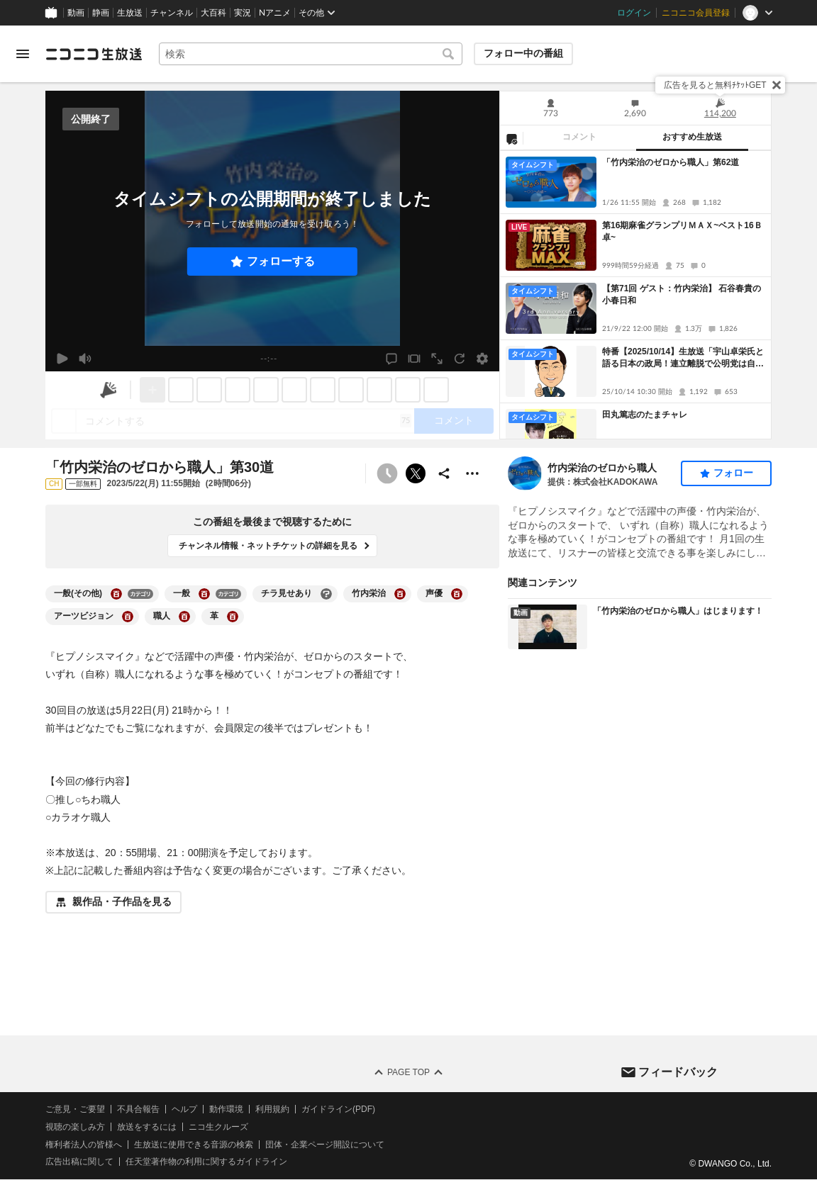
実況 (242, 13)
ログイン (634, 13)
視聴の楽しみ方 (75, 1127)
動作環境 (226, 1109)
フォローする (281, 261)
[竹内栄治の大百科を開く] (400, 594)
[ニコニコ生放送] (93, 53)
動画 (75, 13)
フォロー (733, 472)
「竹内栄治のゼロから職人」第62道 (670, 162)
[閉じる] (776, 85)
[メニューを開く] (23, 54)
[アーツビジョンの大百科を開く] (127, 616)
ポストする (416, 473)
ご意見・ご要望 (75, 1109)
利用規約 (272, 1109)
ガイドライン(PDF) (338, 1109)
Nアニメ (275, 13)
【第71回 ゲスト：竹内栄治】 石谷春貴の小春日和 (681, 294)
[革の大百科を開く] (232, 616)
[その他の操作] (472, 473)
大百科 (213, 13)
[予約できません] (387, 473)
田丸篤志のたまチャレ (644, 415)
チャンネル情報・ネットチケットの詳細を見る (268, 546)
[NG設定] (511, 138)
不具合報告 (138, 1109)
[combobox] (310, 54)
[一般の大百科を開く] (204, 594)
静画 (100, 13)
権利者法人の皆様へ (83, 1145)
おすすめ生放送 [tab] (692, 137)
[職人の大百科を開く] (184, 616)
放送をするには (147, 1127)
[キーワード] (310, 54)
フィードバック (678, 1072)
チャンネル (171, 13)
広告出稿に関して (79, 1162)
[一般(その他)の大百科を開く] (116, 594)
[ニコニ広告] (108, 390)
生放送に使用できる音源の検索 (193, 1144)
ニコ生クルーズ (218, 1127)
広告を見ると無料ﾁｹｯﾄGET (715, 85)
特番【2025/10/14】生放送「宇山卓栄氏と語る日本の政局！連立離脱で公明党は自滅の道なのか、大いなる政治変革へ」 (683, 358)
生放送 (130, 13)
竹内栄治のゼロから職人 (602, 467)
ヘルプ (184, 1109)
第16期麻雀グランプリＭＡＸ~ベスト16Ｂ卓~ (682, 231)
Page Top (408, 1072)
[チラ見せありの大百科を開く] (326, 594)
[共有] (444, 473)
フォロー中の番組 (523, 53)
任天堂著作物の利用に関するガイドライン (206, 1162)
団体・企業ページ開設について (324, 1144)
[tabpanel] (635, 295)
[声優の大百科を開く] (456, 594)
